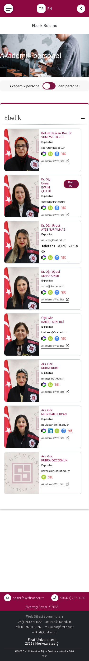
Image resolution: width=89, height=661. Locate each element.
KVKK (44, 655)
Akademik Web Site (55, 161)
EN (49, 8)
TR (41, 8)
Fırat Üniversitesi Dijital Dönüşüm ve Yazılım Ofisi (48, 651)
